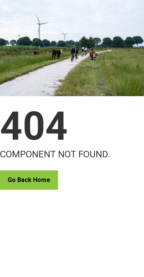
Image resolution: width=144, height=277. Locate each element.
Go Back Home (29, 180)
